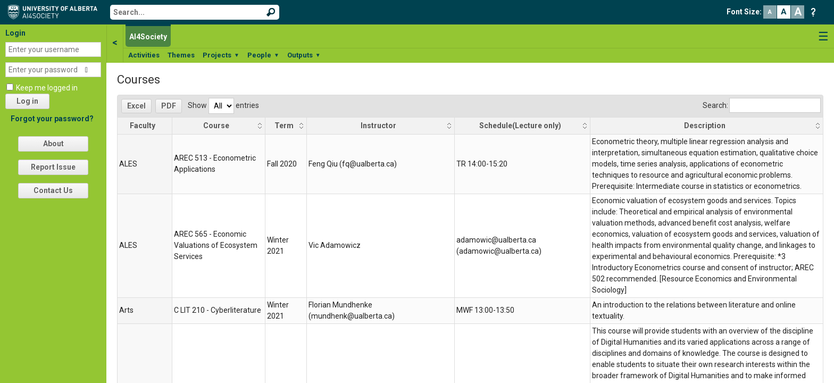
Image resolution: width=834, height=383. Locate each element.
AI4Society (148, 36)
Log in (27, 101)
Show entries (223, 105)
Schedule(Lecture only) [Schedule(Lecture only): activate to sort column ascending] (520, 125)
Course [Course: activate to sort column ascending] (216, 125)
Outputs (304, 55)
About (53, 143)
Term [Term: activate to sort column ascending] (284, 125)
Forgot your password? (52, 118)
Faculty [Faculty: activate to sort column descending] (142, 125)
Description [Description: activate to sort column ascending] (704, 125)
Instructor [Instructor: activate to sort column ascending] (378, 125)
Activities (144, 55)
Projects (221, 55)
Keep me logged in (47, 88)
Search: (762, 105)
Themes (181, 55)
